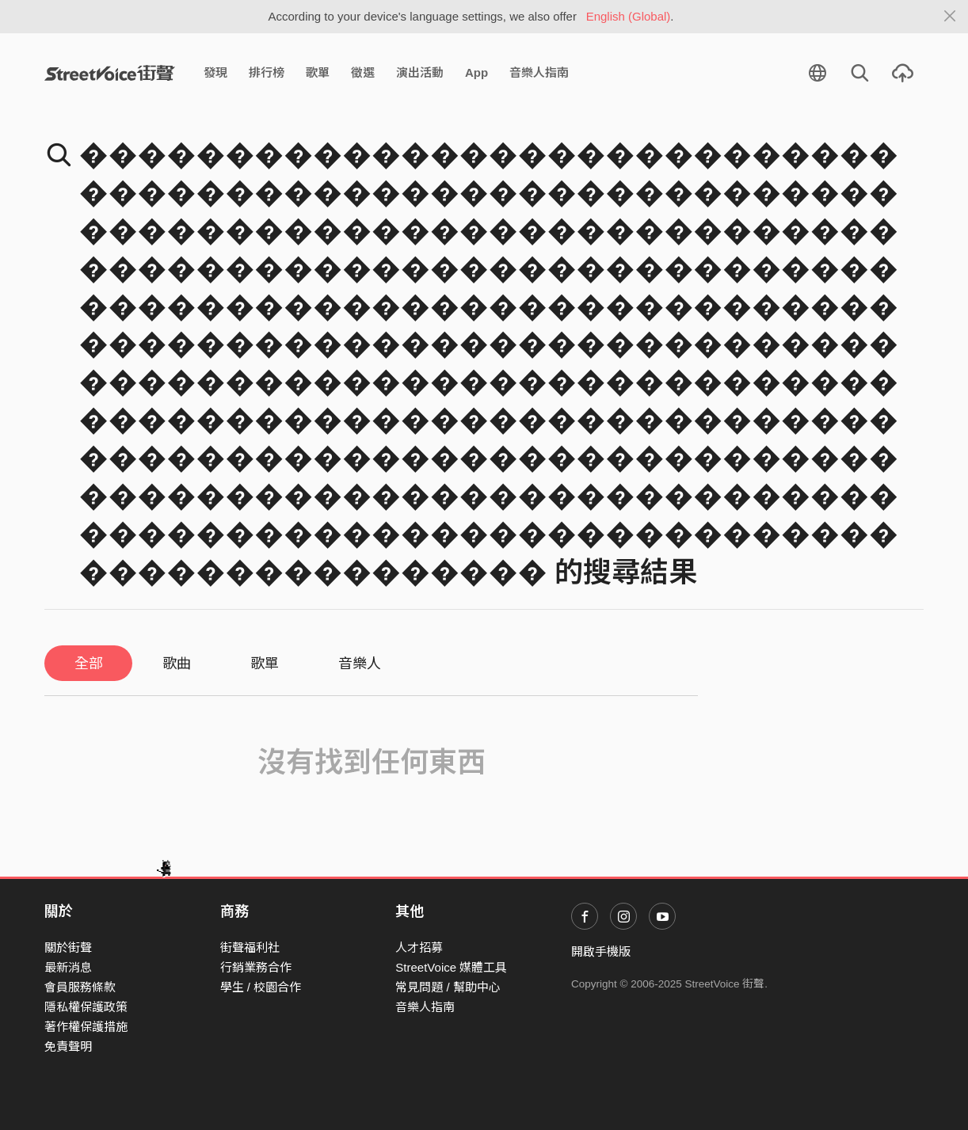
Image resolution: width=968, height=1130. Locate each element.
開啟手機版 (601, 951)
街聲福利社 (250, 947)
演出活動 (420, 72)
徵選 (363, 72)
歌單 (318, 72)
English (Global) (628, 16)
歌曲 (176, 664)
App (476, 72)
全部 (88, 664)
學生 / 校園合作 (261, 987)
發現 (215, 72)
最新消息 (68, 967)
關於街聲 (68, 947)
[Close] (950, 16)
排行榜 (266, 72)
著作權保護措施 (86, 1026)
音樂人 (359, 664)
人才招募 (419, 947)
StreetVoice (109, 73)
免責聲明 (68, 1046)
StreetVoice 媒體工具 (451, 967)
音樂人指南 (539, 72)
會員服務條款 (80, 987)
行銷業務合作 (256, 967)
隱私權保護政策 (86, 1007)
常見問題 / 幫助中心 (448, 987)
